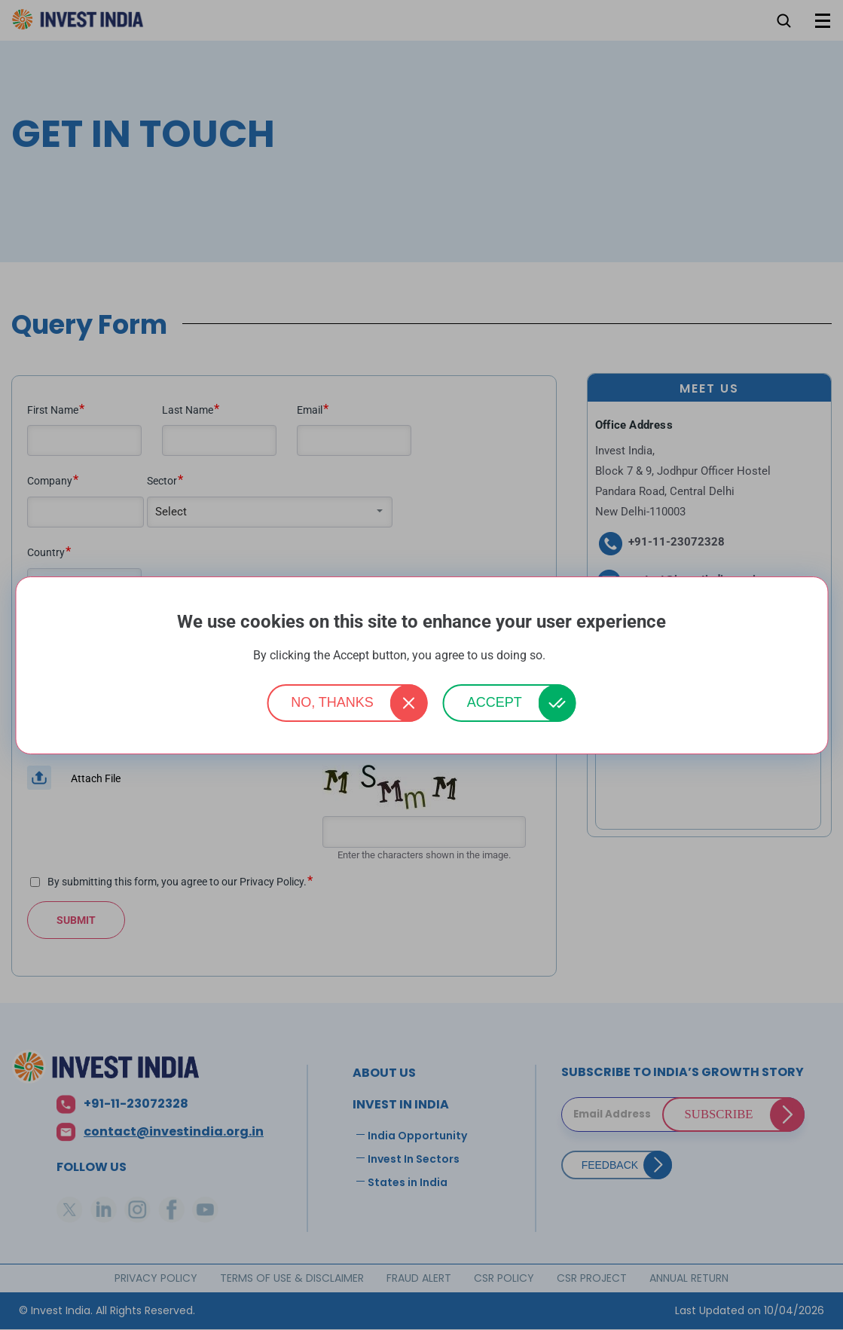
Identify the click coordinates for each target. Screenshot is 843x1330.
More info (569, 656)
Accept (494, 702)
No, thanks (332, 702)
